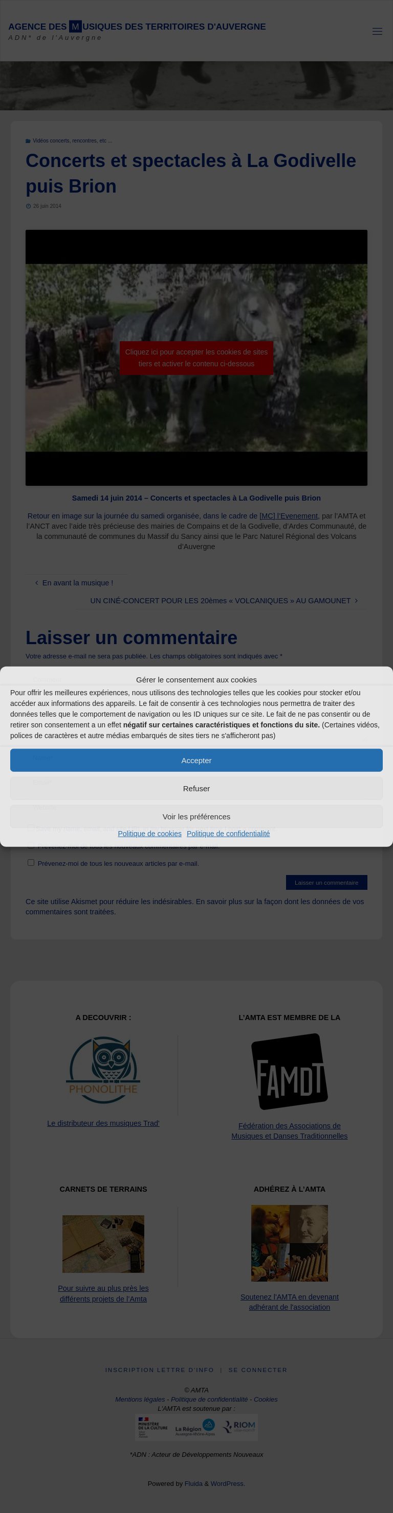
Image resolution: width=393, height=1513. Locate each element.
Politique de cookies (150, 834)
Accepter (196, 759)
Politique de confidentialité (228, 834)
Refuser (196, 788)
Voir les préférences (197, 816)
